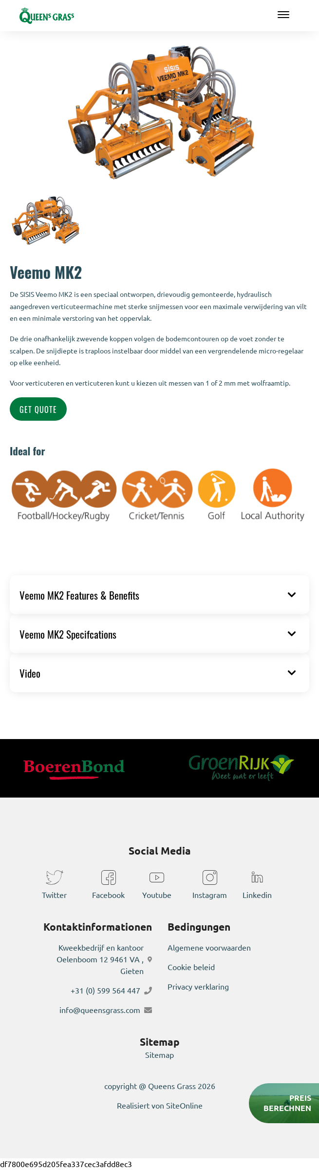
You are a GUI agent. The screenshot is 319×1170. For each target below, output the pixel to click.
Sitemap (159, 1055)
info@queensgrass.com (99, 1010)
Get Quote (38, 409)
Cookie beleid (191, 967)
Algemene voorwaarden (209, 947)
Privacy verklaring (198, 986)
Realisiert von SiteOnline (160, 1105)
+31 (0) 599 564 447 (105, 990)
